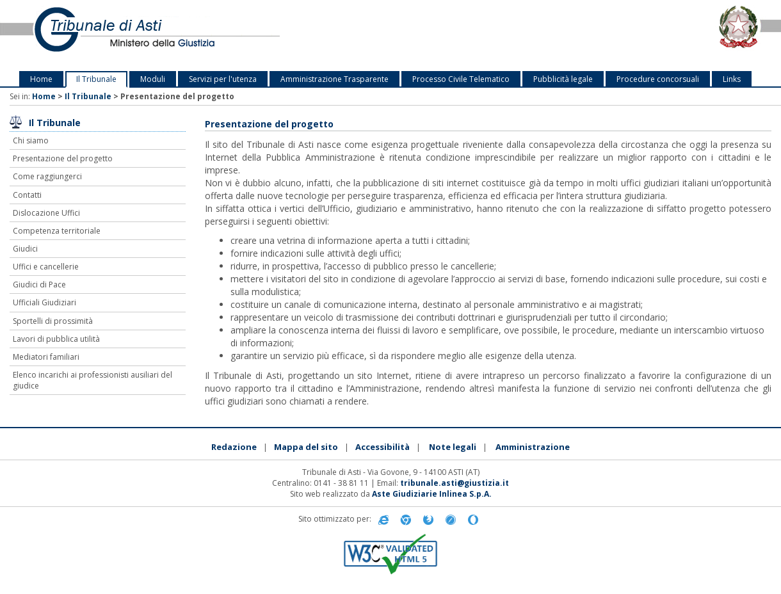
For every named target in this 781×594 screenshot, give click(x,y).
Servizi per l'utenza (223, 79)
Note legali (452, 447)
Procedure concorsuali (657, 79)
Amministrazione (532, 447)
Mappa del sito (306, 447)
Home (41, 79)
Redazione (234, 447)
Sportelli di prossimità (53, 321)
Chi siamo (31, 140)
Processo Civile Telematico (461, 79)
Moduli (152, 79)
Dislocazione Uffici (46, 212)
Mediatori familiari (46, 356)
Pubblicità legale (563, 79)
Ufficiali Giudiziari (44, 302)
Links (732, 79)
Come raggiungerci (47, 176)
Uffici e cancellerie (46, 266)
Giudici (25, 248)
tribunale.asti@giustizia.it (454, 483)
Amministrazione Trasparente (334, 79)
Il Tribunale (96, 79)
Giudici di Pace (39, 284)
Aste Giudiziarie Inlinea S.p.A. (432, 493)
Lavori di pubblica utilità (56, 338)
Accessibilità (382, 447)
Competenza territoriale (57, 230)
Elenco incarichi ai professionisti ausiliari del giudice (92, 380)
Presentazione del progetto (63, 158)
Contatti (27, 194)
